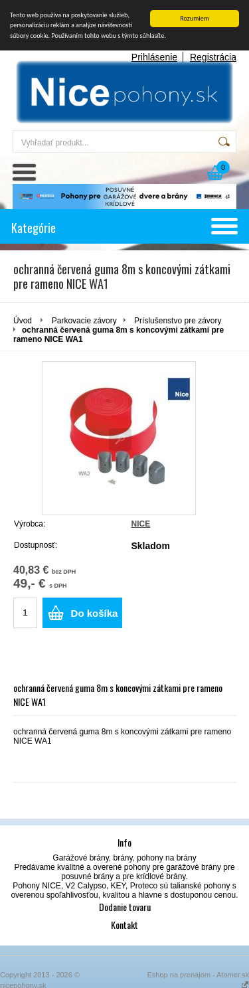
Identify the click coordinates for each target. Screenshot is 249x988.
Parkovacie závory (84, 320)
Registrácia (213, 57)
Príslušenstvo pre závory (177, 320)
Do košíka (94, 613)
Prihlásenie (154, 57)
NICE (140, 524)
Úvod (22, 320)
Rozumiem (194, 18)
